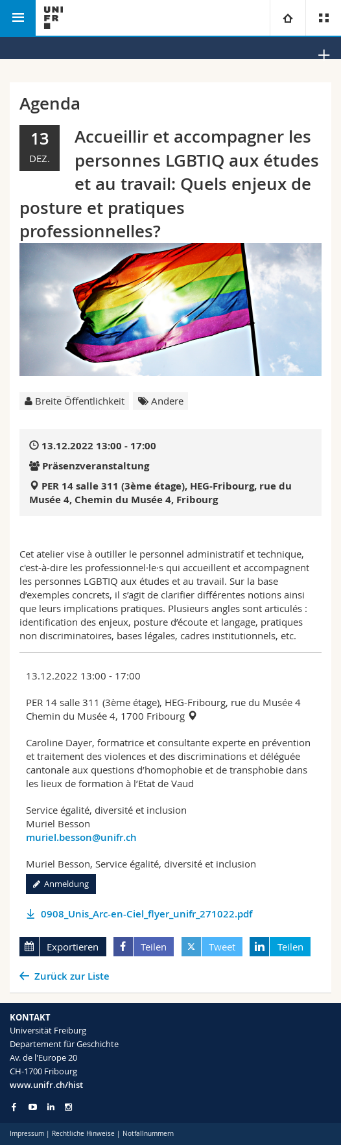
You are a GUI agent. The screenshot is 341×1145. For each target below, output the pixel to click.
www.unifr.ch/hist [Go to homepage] (46, 1085)
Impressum (27, 1133)
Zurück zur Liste (72, 976)
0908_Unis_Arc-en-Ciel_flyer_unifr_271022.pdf (146, 914)
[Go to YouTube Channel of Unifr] (33, 1107)
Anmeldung (61, 884)
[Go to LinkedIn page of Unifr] (50, 1107)
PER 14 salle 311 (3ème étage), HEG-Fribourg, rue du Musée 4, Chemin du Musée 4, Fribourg (160, 492)
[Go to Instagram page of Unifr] (68, 1107)
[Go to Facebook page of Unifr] (14, 1107)
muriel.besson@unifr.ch (81, 837)
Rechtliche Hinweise (83, 1133)
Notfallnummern (148, 1133)
